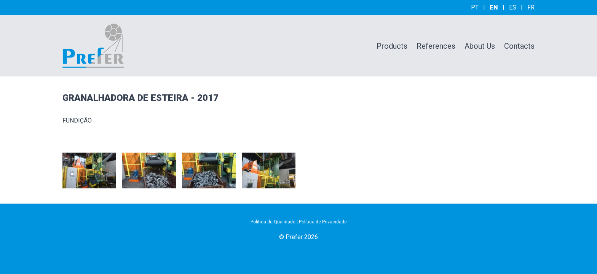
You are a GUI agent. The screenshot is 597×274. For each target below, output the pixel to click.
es (512, 7)
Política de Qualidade (273, 222)
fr (531, 7)
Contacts (519, 46)
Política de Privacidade (323, 222)
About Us (480, 46)
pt (475, 7)
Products (392, 46)
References (436, 46)
